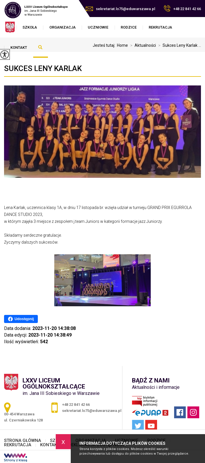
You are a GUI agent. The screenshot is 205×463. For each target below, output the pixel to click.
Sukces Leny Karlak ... (178, 45)
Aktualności (142, 45)
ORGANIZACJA (62, 27)
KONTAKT (18, 47)
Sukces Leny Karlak (43, 68)
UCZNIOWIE (98, 27)
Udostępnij (21, 319)
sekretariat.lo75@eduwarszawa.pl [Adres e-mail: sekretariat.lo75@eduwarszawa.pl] (91, 410)
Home (122, 45)
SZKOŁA (30, 27)
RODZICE (129, 27)
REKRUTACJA (160, 27)
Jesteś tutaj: (105, 45)
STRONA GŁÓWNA (22, 440)
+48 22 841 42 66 (182, 8)
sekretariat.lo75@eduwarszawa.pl (120, 9)
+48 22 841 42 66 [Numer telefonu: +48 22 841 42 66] (76, 404)
